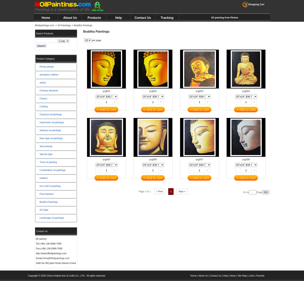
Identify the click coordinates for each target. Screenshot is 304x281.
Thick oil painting (48, 162)
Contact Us (143, 17)
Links (251, 275)
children (44, 178)
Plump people (47, 66)
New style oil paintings (51, 138)
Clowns (43, 98)
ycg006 (153, 159)
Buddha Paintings (83, 25)
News (233, 275)
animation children (49, 74)
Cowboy (44, 106)
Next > (182, 191)
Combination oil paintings (53, 170)
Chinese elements (49, 90)
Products (94, 17)
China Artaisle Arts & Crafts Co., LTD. (66, 275)
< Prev (159, 191)
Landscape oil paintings (52, 218)
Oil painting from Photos (224, 17)
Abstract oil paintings (50, 130)
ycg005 (106, 159)
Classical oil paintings (51, 114)
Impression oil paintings (52, 122)
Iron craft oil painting (50, 186)
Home (45, 17)
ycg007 (199, 159)
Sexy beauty (46, 146)
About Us (70, 17)
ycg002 (153, 91)
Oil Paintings (64, 25)
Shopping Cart (253, 4)
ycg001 (106, 91)
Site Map (242, 275)
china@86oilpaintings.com (55, 258)
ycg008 (246, 159)
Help (118, 17)
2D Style (44, 210)
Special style (46, 154)
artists (43, 82)
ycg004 (246, 91)
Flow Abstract (47, 194)
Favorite (260, 275)
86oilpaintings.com (44, 25)
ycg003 (199, 91)
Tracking (167, 17)
